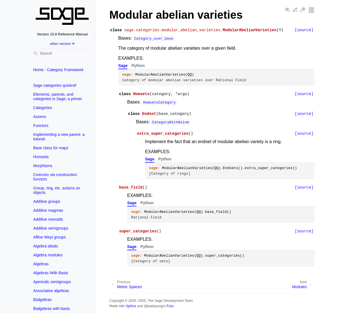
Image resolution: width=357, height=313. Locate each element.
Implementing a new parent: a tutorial (59, 136)
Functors (40, 125)
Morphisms (42, 165)
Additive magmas (48, 210)
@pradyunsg (153, 306)
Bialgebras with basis (51, 308)
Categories (42, 107)
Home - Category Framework (58, 70)
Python (137, 65)
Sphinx (131, 306)
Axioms (39, 116)
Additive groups (46, 201)
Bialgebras (42, 299)
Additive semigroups (50, 228)
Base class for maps (50, 148)
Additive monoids (48, 219)
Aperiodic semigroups (52, 282)
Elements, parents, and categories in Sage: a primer (57, 96)
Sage (122, 65)
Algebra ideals (45, 246)
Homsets (41, 157)
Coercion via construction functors (55, 176)
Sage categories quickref (54, 85)
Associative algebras (51, 290)
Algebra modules (47, 255)
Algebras (41, 264)
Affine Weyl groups (49, 237)
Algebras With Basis (50, 273)
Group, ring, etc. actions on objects (56, 190)
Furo (170, 306)
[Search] (62, 53)
